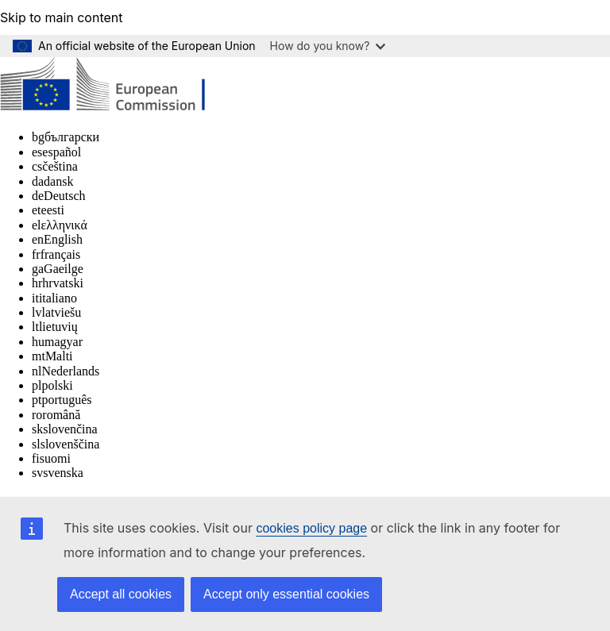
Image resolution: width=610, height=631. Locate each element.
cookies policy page (311, 528)
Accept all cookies (121, 594)
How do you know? (328, 45)
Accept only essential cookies (286, 594)
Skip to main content (61, 17)
